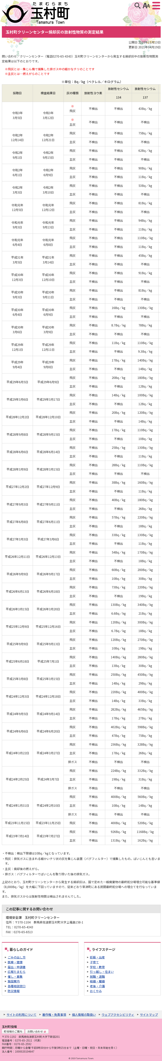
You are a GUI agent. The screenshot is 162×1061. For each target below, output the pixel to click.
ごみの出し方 (17, 957)
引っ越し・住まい (102, 971)
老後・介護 (97, 986)
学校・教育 (97, 967)
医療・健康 (15, 962)
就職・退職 (97, 976)
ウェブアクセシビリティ (118, 1014)
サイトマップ (149, 1014)
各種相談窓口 (17, 986)
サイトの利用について (21, 1014)
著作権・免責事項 (54, 1014)
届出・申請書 (17, 967)
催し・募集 (15, 976)
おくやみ (96, 991)
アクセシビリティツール (146, 5)
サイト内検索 (138, 6)
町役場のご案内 (13, 1031)
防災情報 (14, 991)
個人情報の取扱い (84, 1014)
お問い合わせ (36, 1031)
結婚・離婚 (97, 981)
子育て (94, 962)
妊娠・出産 (97, 957)
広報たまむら (17, 971)
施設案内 (14, 981)
